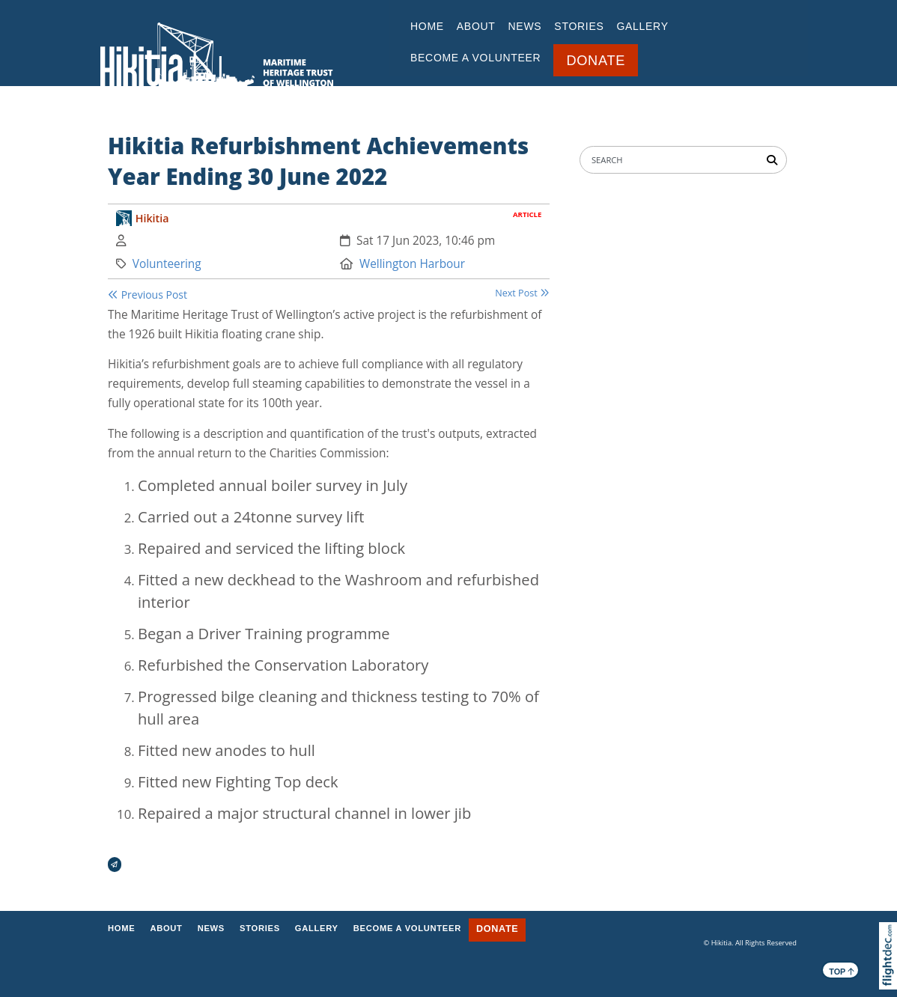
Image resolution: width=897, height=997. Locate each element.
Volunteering (167, 264)
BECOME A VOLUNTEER (475, 58)
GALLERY (642, 26)
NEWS (525, 26)
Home (427, 26)
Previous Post (147, 294)
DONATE (595, 60)
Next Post (522, 293)
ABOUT (476, 26)
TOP (841, 970)
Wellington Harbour (412, 264)
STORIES (578, 26)
